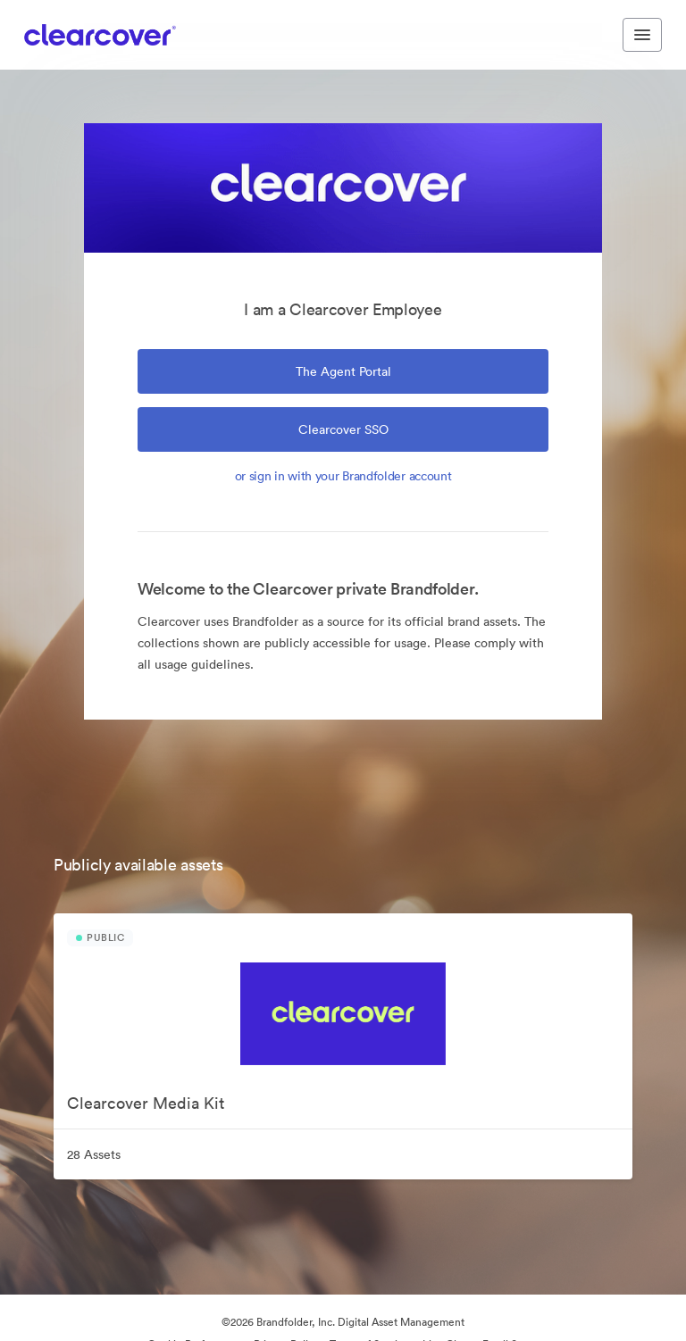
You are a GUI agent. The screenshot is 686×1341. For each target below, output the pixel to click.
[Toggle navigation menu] (642, 35)
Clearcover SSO (343, 429)
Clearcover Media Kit (145, 1103)
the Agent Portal (343, 371)
